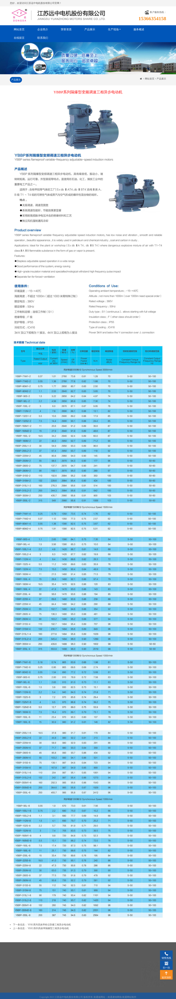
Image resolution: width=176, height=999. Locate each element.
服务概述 (138, 29)
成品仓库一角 (88, 970)
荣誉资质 (66, 29)
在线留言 (19, 37)
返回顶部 (166, 973)
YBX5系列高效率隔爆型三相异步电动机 (48, 928)
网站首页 (19, 29)
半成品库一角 (88, 965)
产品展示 (89, 29)
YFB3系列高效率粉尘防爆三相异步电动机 (49, 924)
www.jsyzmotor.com (120, 983)
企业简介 (42, 29)
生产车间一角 (88, 960)
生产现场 (113, 29)
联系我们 (42, 37)
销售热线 (166, 953)
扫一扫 (166, 963)
